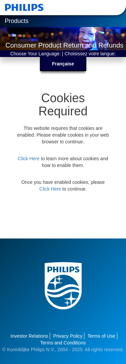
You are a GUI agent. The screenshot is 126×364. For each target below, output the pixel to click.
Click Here (29, 158)
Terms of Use (101, 336)
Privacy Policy (67, 336)
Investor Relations (29, 336)
